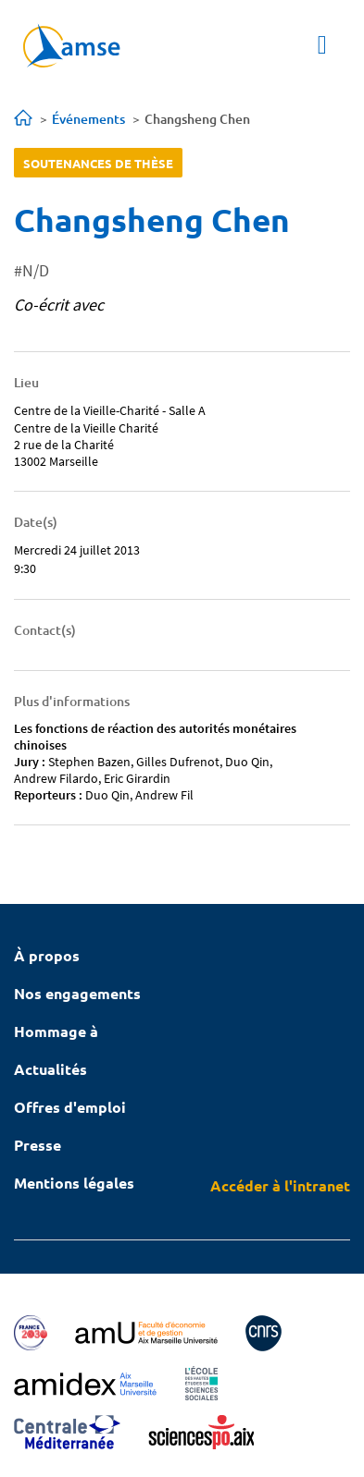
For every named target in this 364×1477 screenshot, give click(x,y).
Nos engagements (77, 993)
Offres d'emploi (70, 1107)
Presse (37, 1144)
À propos (47, 955)
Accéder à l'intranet (280, 1185)
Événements (88, 119)
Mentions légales (74, 1182)
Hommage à (56, 1031)
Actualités (50, 1069)
